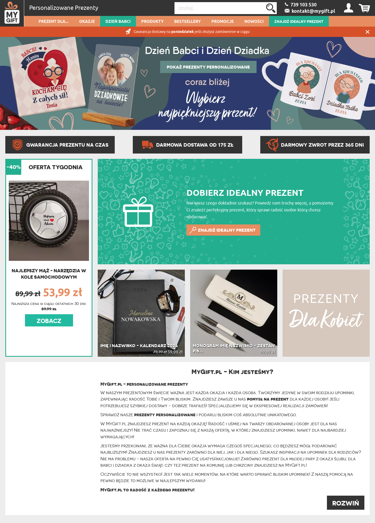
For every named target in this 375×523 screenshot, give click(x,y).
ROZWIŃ (345, 503)
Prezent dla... (54, 21)
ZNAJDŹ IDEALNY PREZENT (298, 21)
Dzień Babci (118, 21)
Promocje (222, 21)
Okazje (87, 21)
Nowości (254, 21)
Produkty (152, 21)
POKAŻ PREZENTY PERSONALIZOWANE (208, 67)
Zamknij (367, 32)
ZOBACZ (49, 320)
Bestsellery (187, 21)
